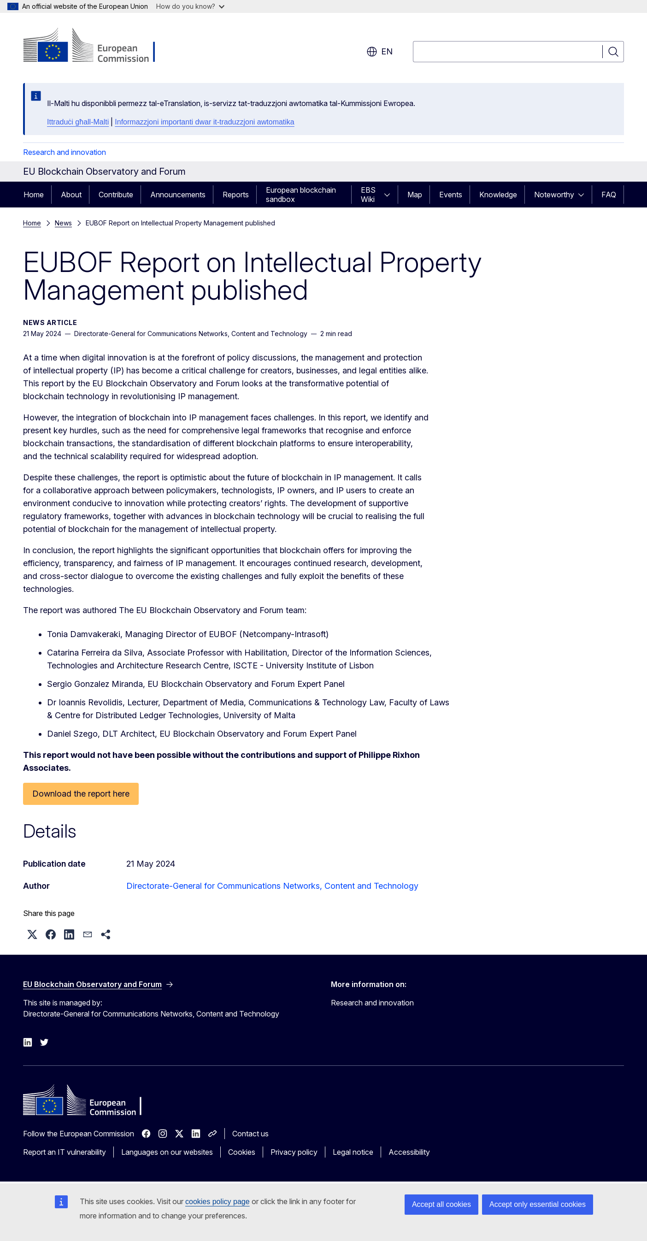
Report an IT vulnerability (64, 1152)
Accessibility (409, 1152)
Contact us (250, 1133)
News (63, 223)
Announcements (178, 194)
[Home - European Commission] (97, 46)
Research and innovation (64, 152)
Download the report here (80, 793)
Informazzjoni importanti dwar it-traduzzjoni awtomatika (204, 122)
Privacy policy (294, 1152)
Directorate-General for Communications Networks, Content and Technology (272, 886)
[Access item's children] (390, 194)
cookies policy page (217, 1202)
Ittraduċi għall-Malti (78, 122)
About (71, 194)
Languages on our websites (167, 1152)
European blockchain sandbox (301, 194)
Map (414, 194)
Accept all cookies (441, 1204)
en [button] (379, 51)
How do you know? (190, 6)
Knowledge (498, 194)
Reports (236, 194)
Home (34, 194)
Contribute (116, 194)
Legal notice (353, 1152)
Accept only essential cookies (537, 1204)
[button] (32, 934)
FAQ (608, 194)
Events (450, 194)
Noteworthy (554, 194)
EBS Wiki (368, 194)
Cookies (241, 1152)
